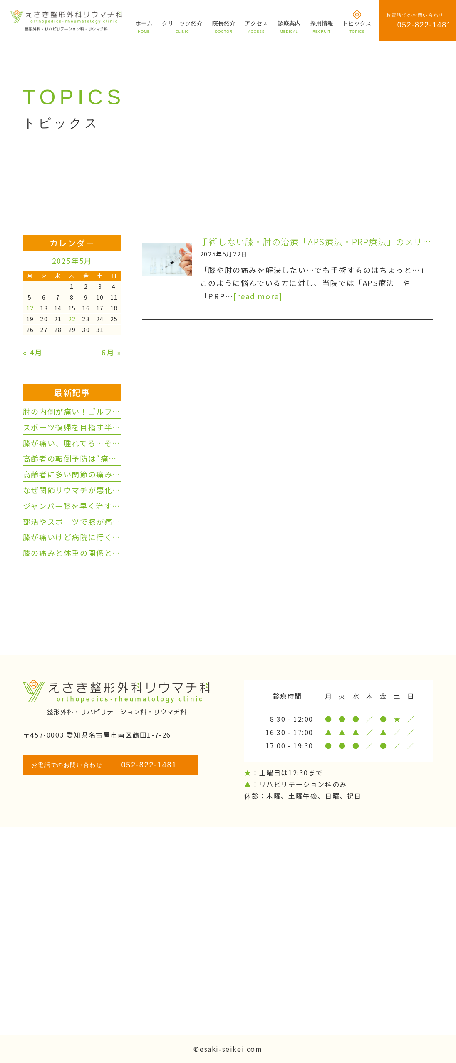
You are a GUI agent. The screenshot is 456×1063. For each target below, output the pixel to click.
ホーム (144, 26)
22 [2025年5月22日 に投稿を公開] (72, 319)
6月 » (111, 352)
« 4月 (32, 352)
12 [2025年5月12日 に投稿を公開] (30, 308)
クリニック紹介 (182, 26)
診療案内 (289, 26)
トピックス (357, 26)
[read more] (258, 296)
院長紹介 (223, 26)
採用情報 (321, 26)
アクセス (256, 26)
